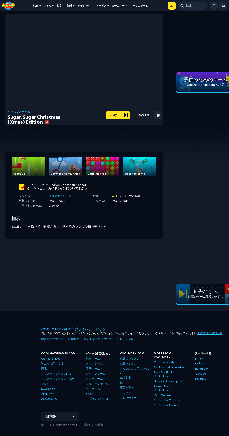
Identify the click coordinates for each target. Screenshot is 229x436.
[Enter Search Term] (193, 6)
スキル (47, 5)
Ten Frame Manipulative (169, 367)
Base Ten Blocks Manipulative (164, 374)
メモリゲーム (94, 378)
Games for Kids (50, 358)
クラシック (84, 5)
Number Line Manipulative (170, 381)
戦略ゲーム (93, 358)
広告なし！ (118, 115)
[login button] (223, 6)
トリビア (101, 5)
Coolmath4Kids (164, 362)
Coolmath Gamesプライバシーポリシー (75, 329)
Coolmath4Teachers (167, 400)
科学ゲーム (93, 389)
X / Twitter (201, 363)
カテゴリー (118, 5)
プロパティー (128, 397)
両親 (44, 368)
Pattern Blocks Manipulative (163, 388)
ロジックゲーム (95, 373)
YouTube (200, 378)
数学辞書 (125, 377)
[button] (172, 6)
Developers (48, 389)
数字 (59, 5)
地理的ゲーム (94, 394)
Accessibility (49, 399)
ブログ (45, 384)
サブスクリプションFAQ (56, 373)
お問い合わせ (49, 394)
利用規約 (73, 339)
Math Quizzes (162, 395)
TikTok (199, 358)
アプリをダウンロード (100, 399)
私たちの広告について (98, 339)
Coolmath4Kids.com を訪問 (205, 85)
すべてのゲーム (139, 5)
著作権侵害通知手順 (209, 333)
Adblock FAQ (125, 339)
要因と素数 (127, 387)
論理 (69, 5)
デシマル (125, 392)
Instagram (201, 368)
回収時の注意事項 (52, 339)
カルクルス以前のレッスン (135, 370)
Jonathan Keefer (73, 185)
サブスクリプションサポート (59, 378)
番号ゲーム (93, 368)
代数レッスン (128, 363)
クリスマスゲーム (19, 112)
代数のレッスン (129, 358)
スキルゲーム (94, 363)
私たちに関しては (52, 363)
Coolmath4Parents (166, 405)
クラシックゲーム (97, 384)
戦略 (35, 5)
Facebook (201, 373)
